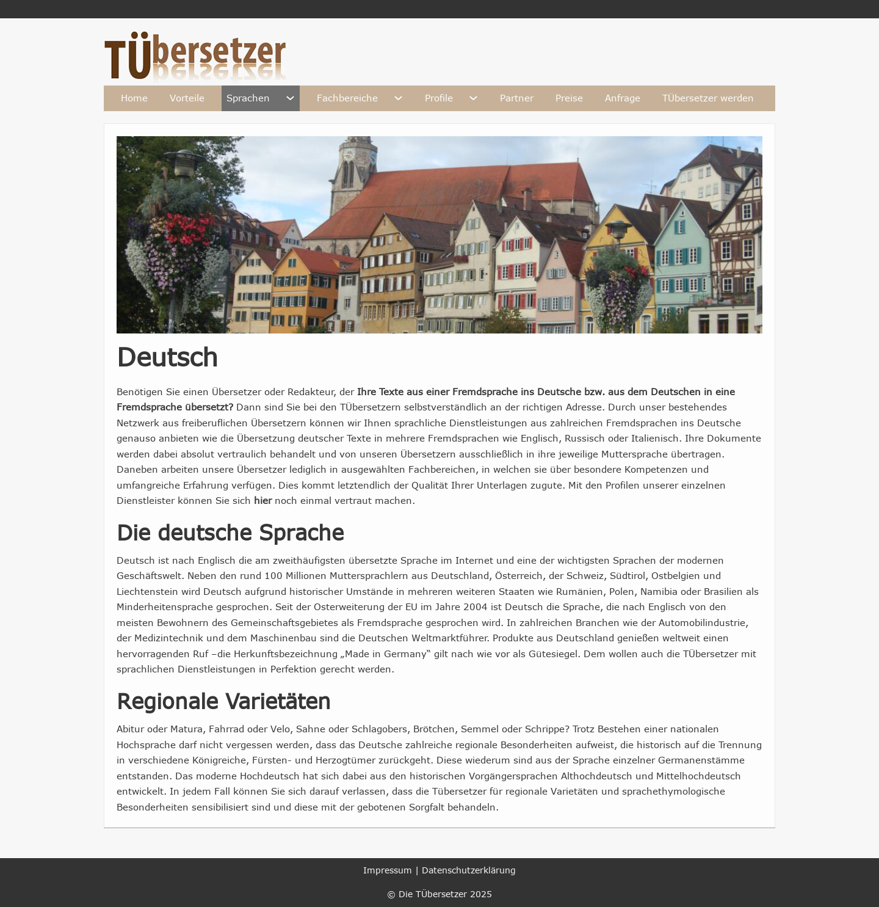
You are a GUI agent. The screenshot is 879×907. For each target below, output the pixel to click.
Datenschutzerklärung (469, 870)
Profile (439, 97)
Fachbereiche (347, 97)
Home (134, 97)
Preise (569, 97)
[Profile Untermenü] (473, 98)
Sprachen (248, 97)
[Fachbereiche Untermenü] (398, 98)
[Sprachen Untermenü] (290, 98)
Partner (517, 97)
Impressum (387, 870)
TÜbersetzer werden (708, 97)
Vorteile (187, 97)
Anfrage (622, 97)
